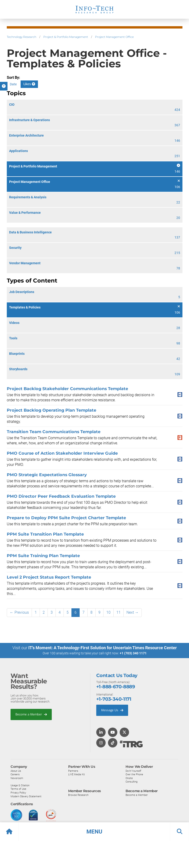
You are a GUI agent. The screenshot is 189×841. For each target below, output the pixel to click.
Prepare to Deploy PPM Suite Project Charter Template (66, 517)
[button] (94, 831)
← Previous (19, 612)
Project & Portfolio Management (65, 37)
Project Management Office (114, 37)
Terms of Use (18, 788)
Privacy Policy (18, 792)
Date (13, 84)
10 (108, 612)
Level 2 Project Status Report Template (49, 577)
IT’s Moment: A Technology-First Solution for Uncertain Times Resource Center (102, 647)
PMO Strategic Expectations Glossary (47, 474)
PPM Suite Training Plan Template (43, 555)
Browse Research (78, 795)
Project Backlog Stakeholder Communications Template (67, 388)
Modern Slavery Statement (26, 796)
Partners (73, 770)
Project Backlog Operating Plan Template (51, 410)
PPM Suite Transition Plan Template (45, 534)
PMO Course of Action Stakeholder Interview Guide (62, 453)
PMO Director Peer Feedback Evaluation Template (61, 496)
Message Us (112, 710)
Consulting (131, 781)
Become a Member (31, 714)
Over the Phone (134, 774)
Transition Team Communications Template (53, 431)
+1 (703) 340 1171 (133, 653)
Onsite (129, 777)
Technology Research (21, 37)
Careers (15, 774)
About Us (16, 770)
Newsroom (17, 777)
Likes (29, 84)
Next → (132, 612)
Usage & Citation (20, 785)
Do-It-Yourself (133, 770)
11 (118, 612)
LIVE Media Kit (76, 774)
